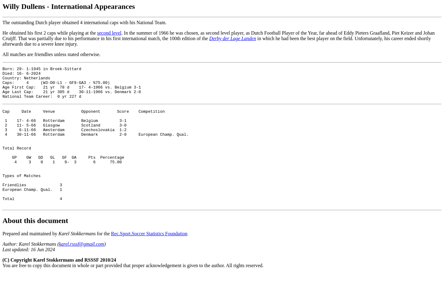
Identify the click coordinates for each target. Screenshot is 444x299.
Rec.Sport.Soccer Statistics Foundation (149, 259)
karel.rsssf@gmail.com (81, 269)
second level (109, 33)
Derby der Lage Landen (232, 38)
